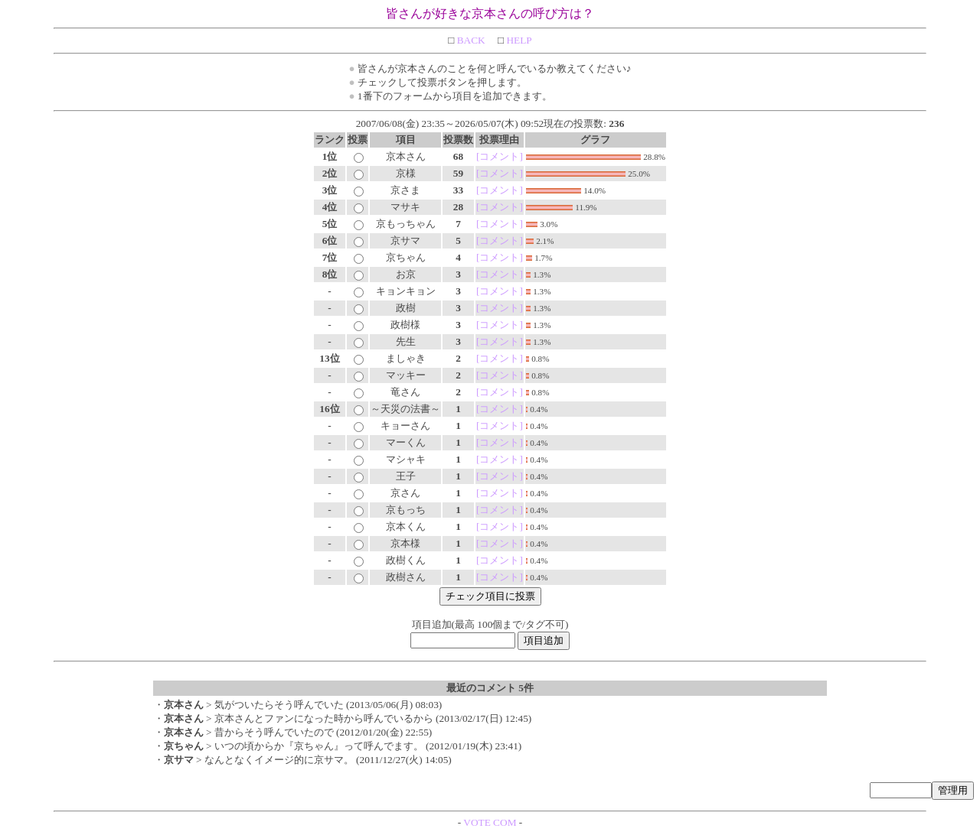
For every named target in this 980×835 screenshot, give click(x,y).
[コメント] (499, 156)
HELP (518, 40)
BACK (469, 40)
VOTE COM (489, 822)
